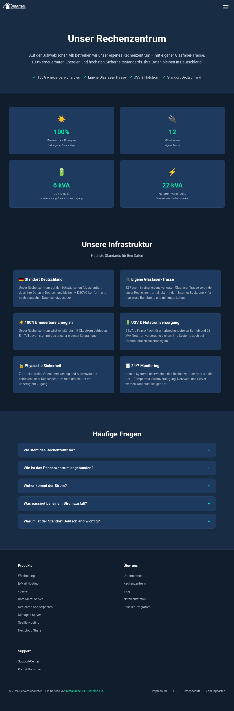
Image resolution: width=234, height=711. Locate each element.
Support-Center (28, 661)
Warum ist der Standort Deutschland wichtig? (117, 521)
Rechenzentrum (135, 583)
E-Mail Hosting (28, 583)
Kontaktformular (29, 669)
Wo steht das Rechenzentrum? (117, 450)
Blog (127, 591)
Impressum (159, 691)
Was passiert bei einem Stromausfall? (117, 503)
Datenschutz (192, 691)
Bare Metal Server (30, 599)
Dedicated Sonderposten (35, 607)
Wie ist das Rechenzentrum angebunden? (117, 468)
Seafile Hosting (28, 623)
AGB (175, 691)
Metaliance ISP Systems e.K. (85, 691)
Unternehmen (133, 576)
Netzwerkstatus (135, 599)
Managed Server (29, 615)
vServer (23, 591)
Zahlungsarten (215, 691)
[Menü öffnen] (226, 7)
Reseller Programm (137, 607)
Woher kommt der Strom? (117, 485)
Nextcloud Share (29, 630)
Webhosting (26, 576)
